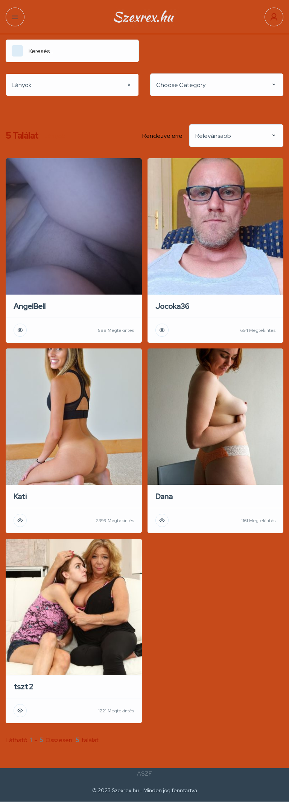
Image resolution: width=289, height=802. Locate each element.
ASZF (144, 774)
